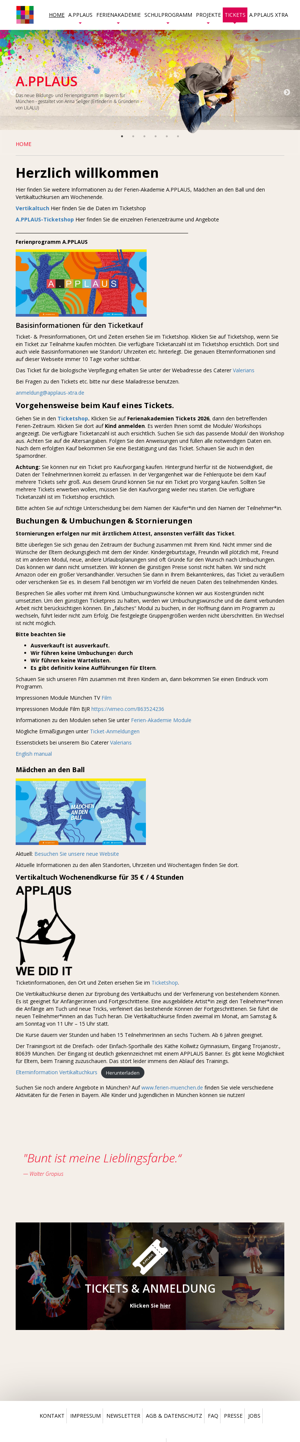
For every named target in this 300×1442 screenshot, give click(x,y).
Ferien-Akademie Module (161, 720)
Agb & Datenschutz (174, 1415)
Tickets (235, 16)
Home (57, 14)
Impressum (85, 1415)
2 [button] (133, 136)
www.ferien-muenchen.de (172, 1087)
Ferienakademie (118, 16)
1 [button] (122, 136)
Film (106, 697)
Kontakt (52, 1415)
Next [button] (287, 92)
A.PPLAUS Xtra (268, 14)
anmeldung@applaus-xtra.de (51, 392)
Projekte (208, 16)
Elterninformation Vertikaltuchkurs (56, 1072)
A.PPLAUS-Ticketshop (45, 219)
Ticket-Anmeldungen (115, 731)
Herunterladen (123, 1072)
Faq (213, 1415)
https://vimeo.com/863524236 (127, 708)
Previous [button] (13, 92)
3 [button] (144, 136)
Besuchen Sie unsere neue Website (76, 853)
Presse (233, 1415)
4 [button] (155, 136)
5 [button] (167, 136)
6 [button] (178, 136)
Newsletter (123, 1415)
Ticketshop (164, 982)
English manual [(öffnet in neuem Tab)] (34, 753)
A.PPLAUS (80, 16)
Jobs (254, 1415)
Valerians (243, 370)
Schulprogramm (168, 16)
